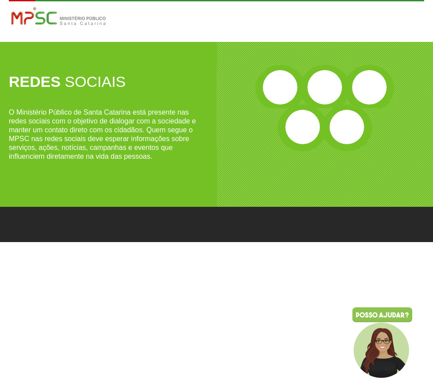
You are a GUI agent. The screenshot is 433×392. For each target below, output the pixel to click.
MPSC (58, 17)
